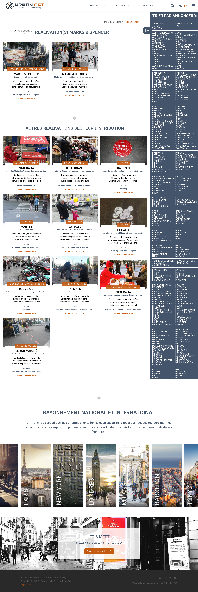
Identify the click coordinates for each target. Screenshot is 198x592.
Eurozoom (158, 191)
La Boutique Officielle (164, 291)
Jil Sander (158, 263)
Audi (154, 64)
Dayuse (156, 155)
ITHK (154, 256)
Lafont (156, 298)
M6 (153, 329)
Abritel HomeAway (162, 33)
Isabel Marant (160, 254)
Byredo (156, 102)
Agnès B (156, 41)
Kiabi (155, 274)
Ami (154, 51)
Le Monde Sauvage (162, 304)
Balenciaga (158, 73)
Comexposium (160, 138)
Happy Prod (159, 232)
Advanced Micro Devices (164, 39)
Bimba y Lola (159, 87)
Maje (155, 338)
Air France (158, 43)
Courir (156, 144)
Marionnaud (159, 340)
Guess (155, 225)
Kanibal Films (159, 270)
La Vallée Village (162, 296)
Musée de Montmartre (164, 360)
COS (154, 142)
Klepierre (157, 278)
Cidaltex (157, 127)
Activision (158, 37)
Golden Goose (160, 217)
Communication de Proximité (76, 310)
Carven (156, 117)
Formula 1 (158, 202)
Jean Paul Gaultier (163, 261)
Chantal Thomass (162, 121)
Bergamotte (159, 83)
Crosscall (158, 148)
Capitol (156, 113)
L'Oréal (156, 289)
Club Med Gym (160, 134)
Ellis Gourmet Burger (164, 183)
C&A (154, 107)
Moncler (157, 354)
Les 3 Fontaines (161, 310)
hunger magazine (162, 241)
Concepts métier (122, 6)
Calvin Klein (159, 109)
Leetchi (156, 308)
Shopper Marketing (85, 185)
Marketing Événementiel (75, 91)
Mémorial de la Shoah (164, 348)
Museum (156, 362)
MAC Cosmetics (161, 331)
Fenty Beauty (160, 200)
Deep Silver (158, 159)
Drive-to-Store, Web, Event (31, 371)
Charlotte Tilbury (163, 123)
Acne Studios (159, 35)
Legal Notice (26, 584)
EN (186, 5)
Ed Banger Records (163, 178)
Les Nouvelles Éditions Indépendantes (164, 312)
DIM (154, 165)
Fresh (155, 204)
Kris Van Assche (161, 280)
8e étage (157, 28)
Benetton (157, 81)
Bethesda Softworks (164, 85)
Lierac (156, 316)
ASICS (155, 60)
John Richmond (160, 265)
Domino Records (161, 169)
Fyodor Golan (160, 206)
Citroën (156, 129)
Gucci (155, 223)
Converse (157, 140)
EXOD (155, 193)
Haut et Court (160, 237)
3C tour (156, 26)
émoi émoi (157, 185)
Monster (157, 358)
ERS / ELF (157, 187)
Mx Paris (157, 364)
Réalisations (115, 22)
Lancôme (157, 300)
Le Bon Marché (160, 302)
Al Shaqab (158, 45)
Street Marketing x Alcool (31, 247)
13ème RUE (158, 24)
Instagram (158, 252)
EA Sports (158, 176)
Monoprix (157, 356)
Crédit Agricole (161, 146)
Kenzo (155, 272)
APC (154, 58)
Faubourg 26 (159, 198)
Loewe (155, 318)
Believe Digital (160, 79)
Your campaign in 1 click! (99, 551)
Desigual (157, 161)
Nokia (155, 378)
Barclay (157, 75)
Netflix (156, 373)
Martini (156, 342)
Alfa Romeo (158, 47)
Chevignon (158, 125)
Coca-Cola (158, 136)
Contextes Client (145, 6)
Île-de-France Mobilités (164, 248)
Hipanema (157, 239)
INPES (155, 250)
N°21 (154, 369)
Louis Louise (159, 322)
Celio (155, 119)
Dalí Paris (157, 153)
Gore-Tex (157, 219)
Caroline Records (162, 115)
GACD (155, 211)
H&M (154, 230)
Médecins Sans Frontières (164, 346)
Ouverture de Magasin (31, 95)
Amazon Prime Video (163, 49)
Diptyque (157, 167)
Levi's (155, 314)
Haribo (156, 235)
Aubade (156, 62)
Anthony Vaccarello (164, 56)
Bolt (154, 91)
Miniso (156, 352)
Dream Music (159, 171)
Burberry (157, 98)
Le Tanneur (158, 306)
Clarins (156, 131)
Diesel (155, 163)
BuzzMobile (158, 100)
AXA (154, 68)
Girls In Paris (159, 215)
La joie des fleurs (162, 293)
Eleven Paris (159, 181)
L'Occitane (158, 287)
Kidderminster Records (164, 276)
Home (104, 22)
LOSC (155, 320)
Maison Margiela (161, 336)
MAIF (154, 333)
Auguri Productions (163, 66)
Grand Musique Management (164, 221)
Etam (155, 189)
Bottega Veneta (161, 96)
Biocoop (157, 89)
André (155, 54)
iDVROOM (157, 246)
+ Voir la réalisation (26, 99)
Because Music (160, 77)
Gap (154, 213)
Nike (154, 376)
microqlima (158, 350)
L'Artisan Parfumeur (164, 285)
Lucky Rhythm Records (164, 324)
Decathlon (158, 157)
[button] (3, 475)
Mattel (156, 344)
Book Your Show (161, 94)
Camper (156, 111)
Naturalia (158, 371)
